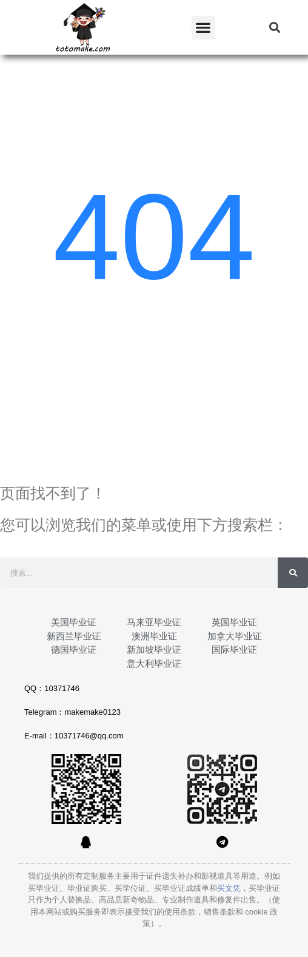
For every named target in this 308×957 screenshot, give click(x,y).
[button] (203, 27)
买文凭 (229, 888)
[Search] (293, 572)
